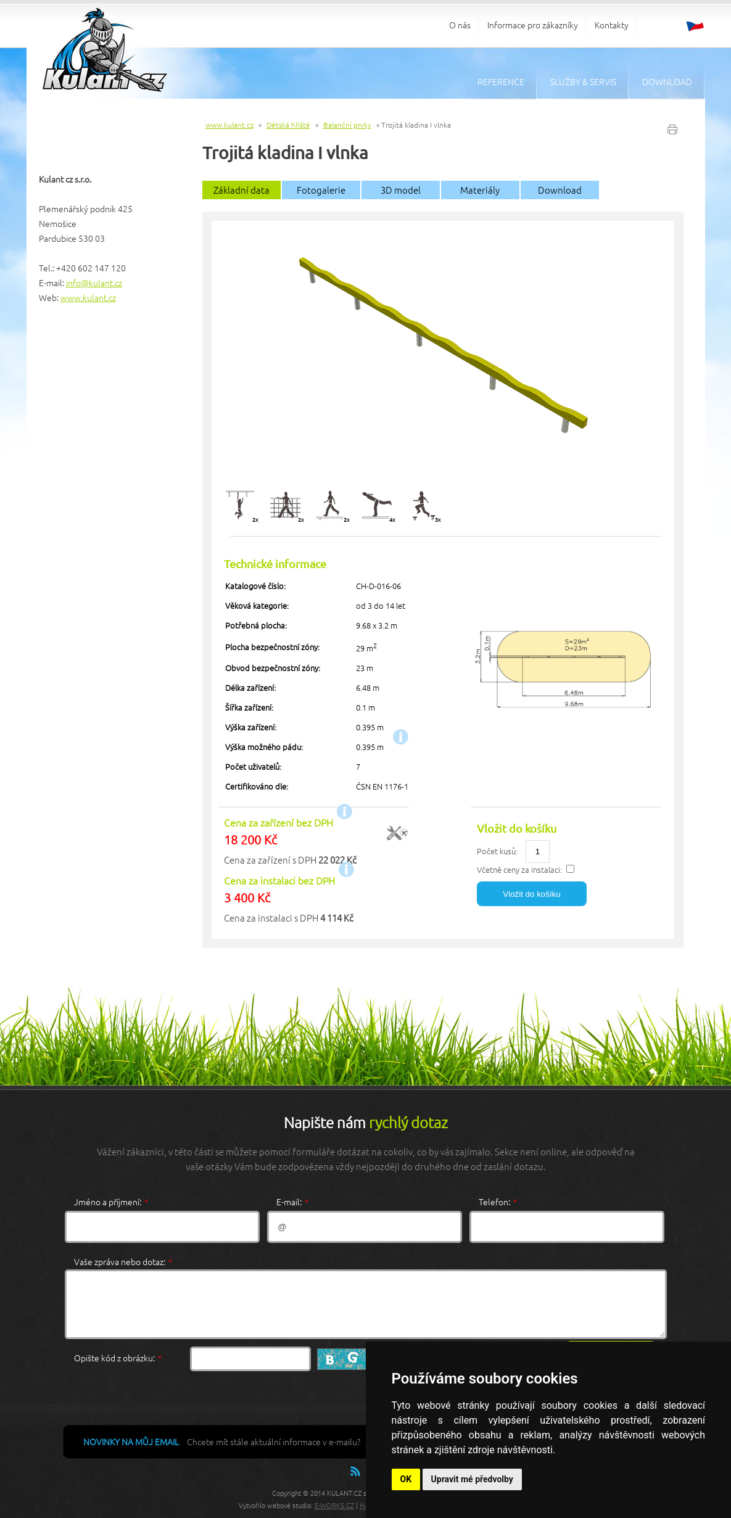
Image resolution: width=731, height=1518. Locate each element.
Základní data (241, 189)
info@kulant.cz (94, 282)
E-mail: (292, 1201)
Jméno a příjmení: (110, 1201)
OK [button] (406, 1479)
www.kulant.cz (88, 297)
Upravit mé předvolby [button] (472, 1479)
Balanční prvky (347, 125)
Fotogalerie (321, 189)
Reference (500, 81)
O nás (460, 25)
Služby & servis (583, 81)
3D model (401, 189)
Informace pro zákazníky (532, 25)
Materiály (480, 189)
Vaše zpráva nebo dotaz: (122, 1261)
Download (667, 81)
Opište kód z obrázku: (117, 1357)
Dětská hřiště (288, 125)
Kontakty (612, 25)
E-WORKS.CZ (334, 1505)
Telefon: (497, 1201)
